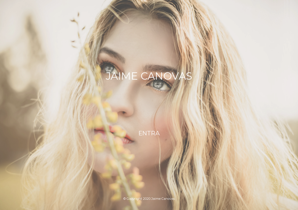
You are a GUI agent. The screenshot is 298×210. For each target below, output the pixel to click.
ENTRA (149, 133)
